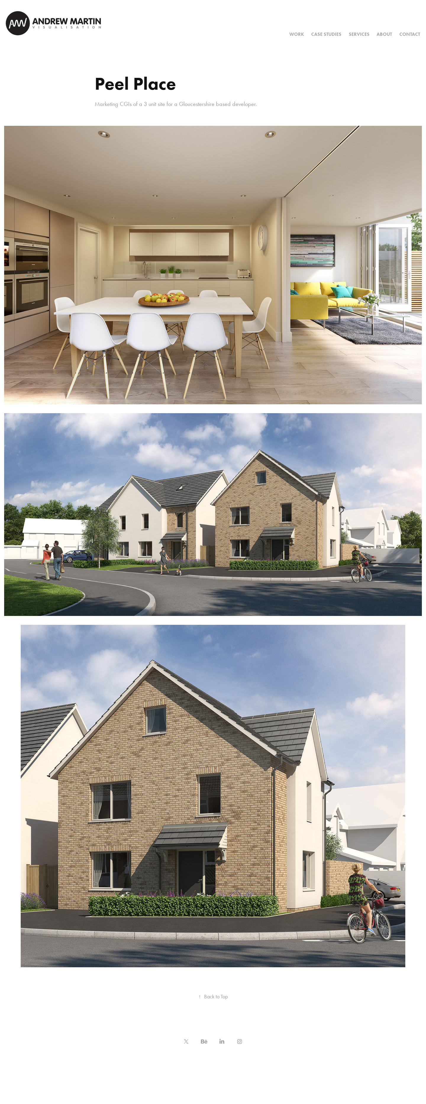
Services (359, 34)
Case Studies (326, 34)
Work (296, 34)
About (384, 34)
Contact (409, 34)
